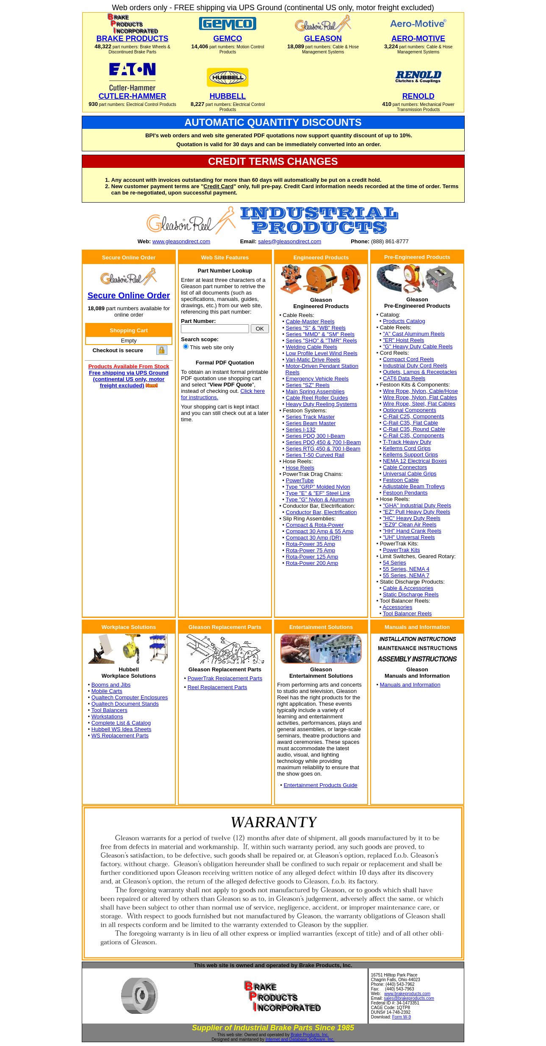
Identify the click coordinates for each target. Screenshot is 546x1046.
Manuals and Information (410, 685)
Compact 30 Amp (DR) (313, 537)
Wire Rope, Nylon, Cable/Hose (420, 391)
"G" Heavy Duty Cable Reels (418, 346)
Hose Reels (300, 468)
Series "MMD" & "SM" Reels (320, 334)
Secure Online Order (129, 295)
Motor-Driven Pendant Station (322, 366)
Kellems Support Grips (410, 454)
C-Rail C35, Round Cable (414, 429)
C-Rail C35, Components (413, 435)
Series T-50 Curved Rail (315, 455)
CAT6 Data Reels (404, 378)
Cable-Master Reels (310, 321)
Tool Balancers (109, 710)
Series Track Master (310, 417)
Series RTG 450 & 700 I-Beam (323, 448)
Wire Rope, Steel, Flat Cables (419, 404)
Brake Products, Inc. (310, 1034)
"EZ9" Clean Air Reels (409, 524)
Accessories (397, 607)
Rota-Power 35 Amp (310, 544)
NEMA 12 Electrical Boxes (415, 461)
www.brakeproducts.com (407, 993)
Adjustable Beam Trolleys (413, 486)
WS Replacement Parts (120, 735)
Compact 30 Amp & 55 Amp (320, 531)
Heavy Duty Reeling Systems (321, 404)
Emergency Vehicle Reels (317, 379)
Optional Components (409, 410)
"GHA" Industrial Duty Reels (417, 505)
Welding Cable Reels (311, 347)
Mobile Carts (106, 691)
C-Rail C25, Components (413, 416)
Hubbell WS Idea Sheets (121, 729)
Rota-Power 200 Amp (312, 563)
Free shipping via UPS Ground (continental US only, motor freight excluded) (129, 379)
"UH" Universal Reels (409, 537)
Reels (292, 372)
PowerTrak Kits (401, 550)
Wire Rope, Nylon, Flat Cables (420, 397)
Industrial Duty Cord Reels (415, 365)
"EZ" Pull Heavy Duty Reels (416, 512)
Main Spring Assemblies (315, 391)
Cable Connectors (405, 467)
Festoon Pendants (405, 493)
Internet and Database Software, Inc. (300, 1039)
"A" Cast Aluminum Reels (414, 334)
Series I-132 (301, 429)
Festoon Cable (401, 480)
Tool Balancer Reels (407, 613)
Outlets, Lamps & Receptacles (420, 372)
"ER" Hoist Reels (403, 340)
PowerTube (300, 480)
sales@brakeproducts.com (409, 998)
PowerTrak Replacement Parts (225, 678)
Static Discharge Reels (411, 594)
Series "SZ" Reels (308, 385)
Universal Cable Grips (409, 473)
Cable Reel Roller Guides (317, 398)
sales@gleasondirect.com (289, 241)
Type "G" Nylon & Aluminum (320, 499)
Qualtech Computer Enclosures (129, 697)
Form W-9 (401, 1017)
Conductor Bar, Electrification (321, 512)
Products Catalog (404, 321)
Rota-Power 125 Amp (312, 557)
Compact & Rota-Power (315, 525)
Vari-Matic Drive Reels (313, 359)
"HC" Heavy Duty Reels (412, 518)
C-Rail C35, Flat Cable (410, 423)
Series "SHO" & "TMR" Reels (321, 340)
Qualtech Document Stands (125, 704)
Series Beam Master (311, 423)
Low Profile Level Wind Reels (322, 353)
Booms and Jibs (111, 685)
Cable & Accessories (408, 588)
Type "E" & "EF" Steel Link (318, 493)
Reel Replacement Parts (217, 687)
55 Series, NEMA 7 (406, 575)
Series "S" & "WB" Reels (316, 328)
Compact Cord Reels (408, 359)
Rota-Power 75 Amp (310, 550)
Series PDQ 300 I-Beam (315, 436)
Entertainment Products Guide (321, 785)
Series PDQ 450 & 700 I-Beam (323, 442)
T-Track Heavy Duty (407, 442)
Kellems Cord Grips (407, 448)
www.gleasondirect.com (181, 241)
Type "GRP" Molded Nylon (318, 487)
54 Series (394, 562)
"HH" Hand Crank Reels (412, 531)
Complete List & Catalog (121, 723)
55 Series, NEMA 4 (406, 569)
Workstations (107, 716)
